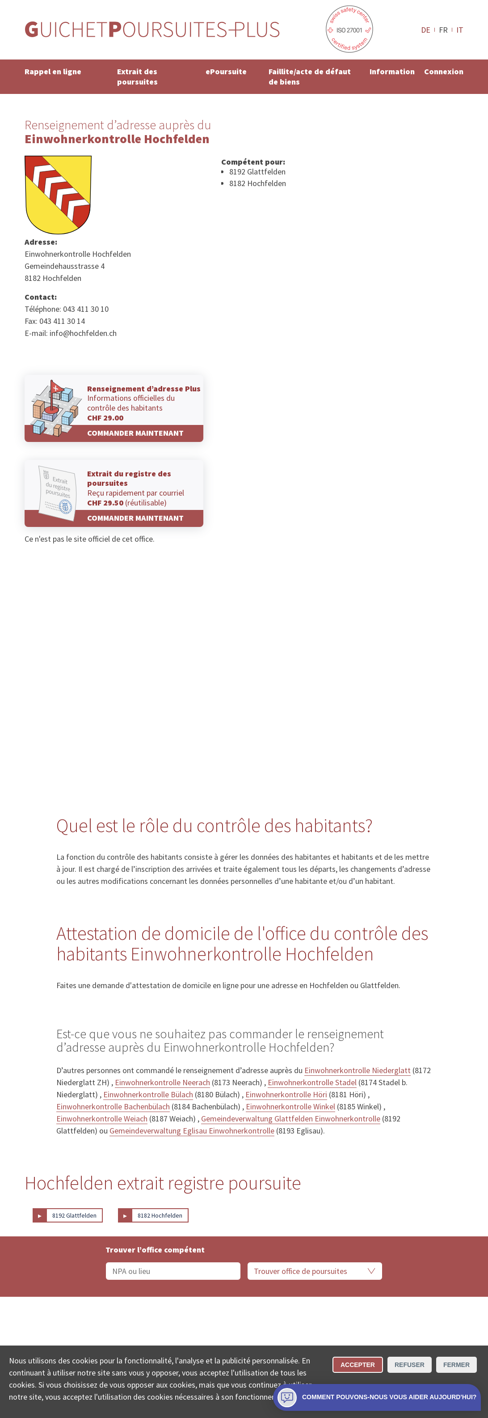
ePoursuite (226, 71)
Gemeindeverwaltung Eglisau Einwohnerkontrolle (191, 1130)
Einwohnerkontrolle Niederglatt (357, 1070)
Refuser (410, 1364)
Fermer (456, 1364)
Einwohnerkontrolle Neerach (162, 1082)
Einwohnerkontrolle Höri (286, 1094)
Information (392, 71)
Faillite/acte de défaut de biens (310, 76)
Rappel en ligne (53, 71)
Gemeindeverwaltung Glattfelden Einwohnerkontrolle (290, 1118)
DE (425, 29)
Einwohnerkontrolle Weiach (101, 1118)
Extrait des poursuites (137, 76)
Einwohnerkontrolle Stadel (312, 1082)
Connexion (443, 71)
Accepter (358, 1364)
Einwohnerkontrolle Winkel (290, 1106)
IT (459, 29)
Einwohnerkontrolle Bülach (148, 1094)
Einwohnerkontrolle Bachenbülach (113, 1106)
